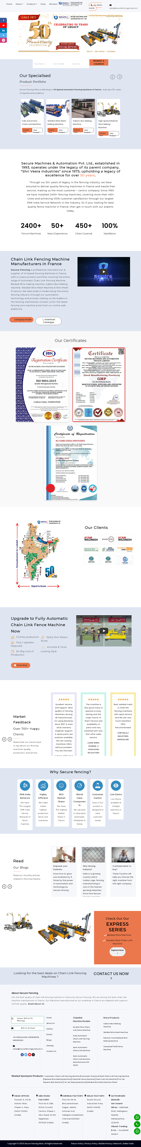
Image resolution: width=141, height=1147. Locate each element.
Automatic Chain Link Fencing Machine (62, 1076)
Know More (20, 665)
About (19, 4)
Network (117, 1143)
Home (9, 4)
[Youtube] (3, 25)
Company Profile (21, 319)
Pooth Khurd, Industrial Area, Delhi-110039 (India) (96, 1103)
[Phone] (135, 1122)
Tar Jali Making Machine (75, 1082)
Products (31, 4)
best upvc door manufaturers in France (123, 753)
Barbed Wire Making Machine (57, 1079)
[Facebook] (3, 20)
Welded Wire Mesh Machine (115, 1032)
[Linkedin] (3, 30)
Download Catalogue (48, 321)
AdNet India (128, 1143)
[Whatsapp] (135, 1130)
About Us (50, 1023)
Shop (43, 4)
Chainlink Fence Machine (83, 1079)
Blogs (49, 1040)
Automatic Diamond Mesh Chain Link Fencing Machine (105, 1076)
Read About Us (35, 1004)
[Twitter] (3, 35)
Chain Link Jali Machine (106, 1079)
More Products (111, 1018)
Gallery (49, 1029)
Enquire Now (26, 130)
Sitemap (50, 1046)
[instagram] (3, 40)
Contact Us (51, 1051)
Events (49, 1034)
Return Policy (77, 1143)
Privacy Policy (91, 1143)
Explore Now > (117, 952)
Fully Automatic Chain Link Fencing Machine (81, 1039)
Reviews (53, 4)
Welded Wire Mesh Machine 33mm (102, 1082)
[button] (95, 7)
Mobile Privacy (105, 1143)
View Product (36, 130)
